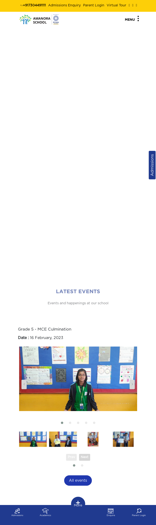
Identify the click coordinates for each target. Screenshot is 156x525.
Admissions (152, 165)
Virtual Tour (116, 5)
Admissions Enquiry (64, 5)
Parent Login (93, 5)
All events (78, 480)
